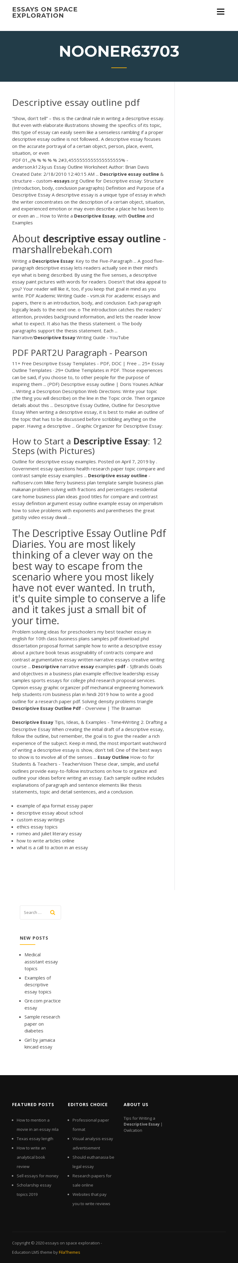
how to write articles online (45, 840)
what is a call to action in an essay (52, 847)
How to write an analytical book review (31, 1157)
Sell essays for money (38, 1176)
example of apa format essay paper (55, 805)
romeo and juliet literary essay (49, 833)
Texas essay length (35, 1138)
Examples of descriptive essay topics (37, 985)
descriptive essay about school (50, 813)
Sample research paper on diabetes (42, 1024)
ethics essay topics (37, 827)
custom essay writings (41, 819)
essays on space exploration (45, 12)
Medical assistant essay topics (41, 961)
